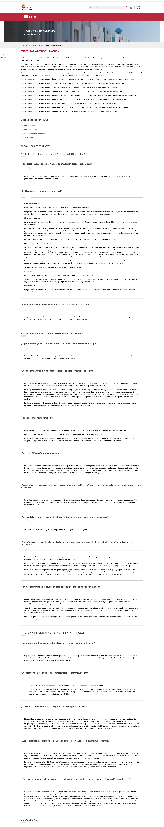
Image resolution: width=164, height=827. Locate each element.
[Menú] (29, 17)
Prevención (28, 138)
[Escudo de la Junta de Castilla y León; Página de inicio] (26, 10)
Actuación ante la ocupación (35, 134)
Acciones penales (30, 130)
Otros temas (138, 7)
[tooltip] (131, 7)
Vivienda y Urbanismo (28, 45)
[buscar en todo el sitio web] (127, 7)
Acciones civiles (30, 126)
